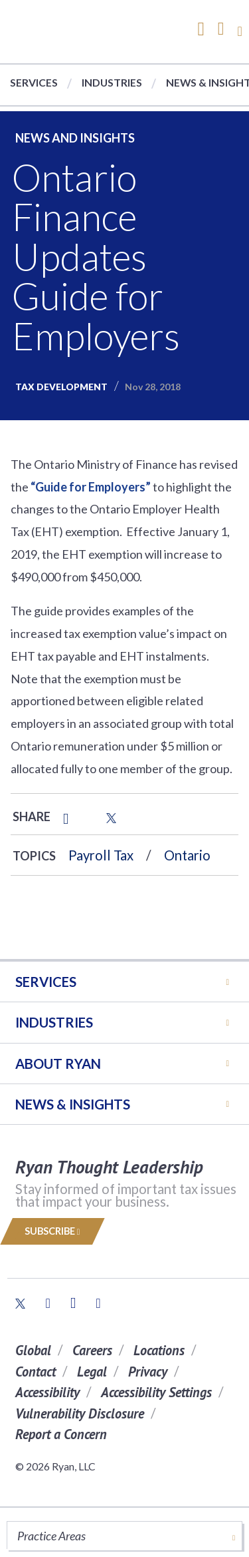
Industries (112, 82)
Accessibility (47, 1392)
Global (33, 1350)
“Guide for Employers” (91, 486)
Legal (92, 1372)
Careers (92, 1350)
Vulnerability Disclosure (79, 1413)
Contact (35, 1372)
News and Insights (75, 138)
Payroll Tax (100, 855)
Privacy (147, 1372)
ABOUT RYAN (58, 1064)
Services (34, 82)
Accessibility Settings (156, 1392)
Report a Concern (61, 1434)
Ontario (187, 855)
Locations (159, 1350)
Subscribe (52, 1231)
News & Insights (72, 1104)
